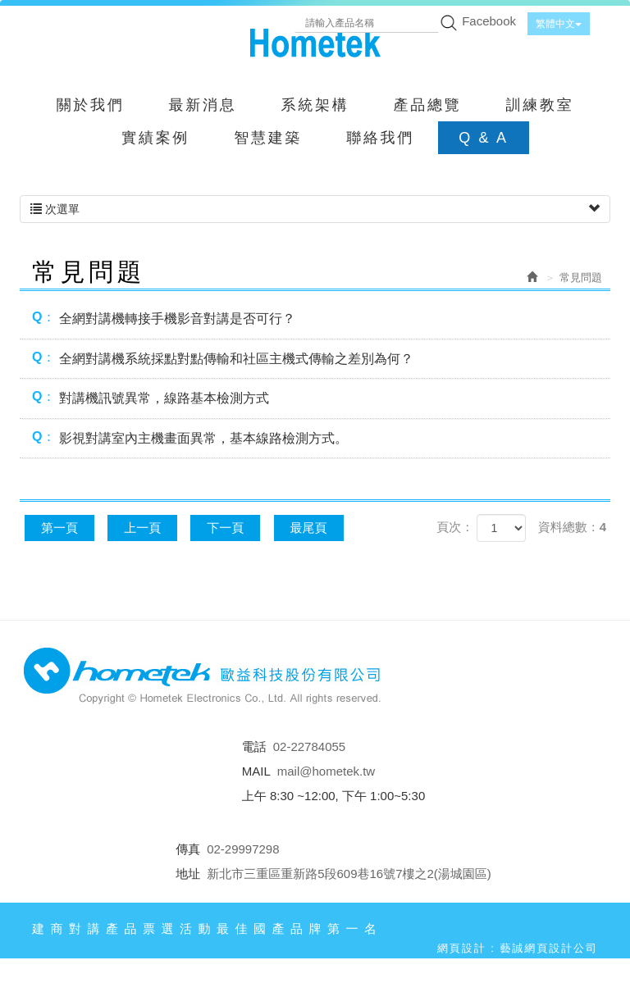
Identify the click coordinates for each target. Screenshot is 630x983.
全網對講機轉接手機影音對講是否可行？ (163, 317)
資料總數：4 (572, 527)
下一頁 (225, 528)
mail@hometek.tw (326, 771)
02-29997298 (243, 849)
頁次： (454, 527)
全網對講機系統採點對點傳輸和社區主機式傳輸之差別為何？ (222, 358)
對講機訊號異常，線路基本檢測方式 (150, 397)
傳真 (188, 849)
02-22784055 (309, 746)
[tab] (315, 319)
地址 (188, 874)
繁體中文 (559, 24)
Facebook (489, 21)
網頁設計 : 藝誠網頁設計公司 (517, 948)
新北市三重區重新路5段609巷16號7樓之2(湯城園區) (349, 874)
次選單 (315, 209)
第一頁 (59, 528)
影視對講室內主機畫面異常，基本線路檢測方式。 (190, 437)
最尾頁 (308, 528)
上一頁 (142, 528)
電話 (254, 746)
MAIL (256, 771)
